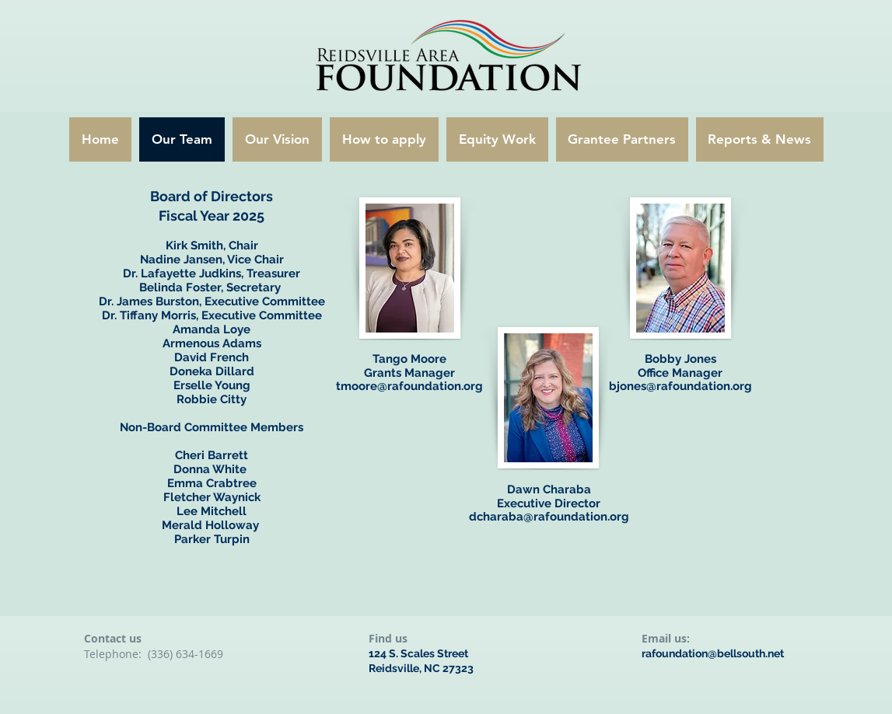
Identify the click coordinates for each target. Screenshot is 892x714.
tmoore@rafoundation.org (409, 386)
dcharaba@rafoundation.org (549, 517)
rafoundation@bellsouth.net (713, 653)
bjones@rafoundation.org (680, 386)
